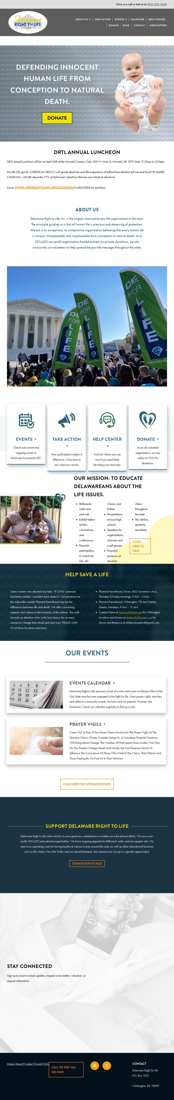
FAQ (46, 1064)
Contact (140, 25)
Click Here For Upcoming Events (87, 784)
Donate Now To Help (87, 864)
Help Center (156, 19)
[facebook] (94, 1065)
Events (121, 19)
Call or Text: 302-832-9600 (64, 1069)
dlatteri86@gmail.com (139, 617)
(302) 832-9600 (157, 4)
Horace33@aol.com (130, 612)
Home (10, 1064)
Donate (114, 25)
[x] (106, 1065)
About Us (82, 19)
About (19, 1064)
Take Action (102, 19)
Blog (126, 25)
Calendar (137, 19)
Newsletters (158, 25)
